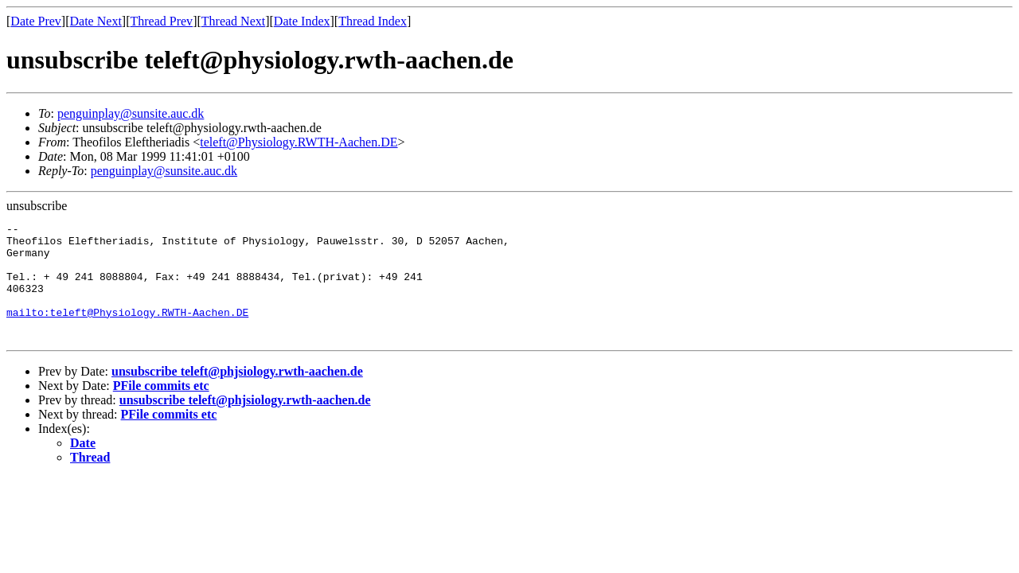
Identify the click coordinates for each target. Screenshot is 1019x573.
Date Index (302, 21)
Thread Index (372, 21)
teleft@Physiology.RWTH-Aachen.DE (298, 142)
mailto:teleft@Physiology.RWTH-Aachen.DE (127, 331)
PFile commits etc (161, 404)
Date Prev (35, 21)
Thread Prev (161, 21)
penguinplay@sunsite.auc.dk (130, 113)
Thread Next (233, 21)
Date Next (96, 21)
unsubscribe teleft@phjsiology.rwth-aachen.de (237, 390)
